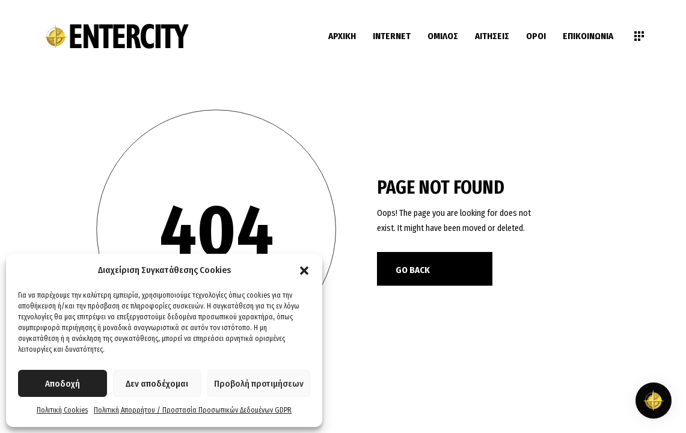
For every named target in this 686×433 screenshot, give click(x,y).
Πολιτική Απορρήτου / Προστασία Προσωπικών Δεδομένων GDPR (193, 410)
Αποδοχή (62, 383)
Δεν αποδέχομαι (157, 383)
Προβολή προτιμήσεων (259, 383)
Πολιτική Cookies (62, 410)
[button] (304, 271)
